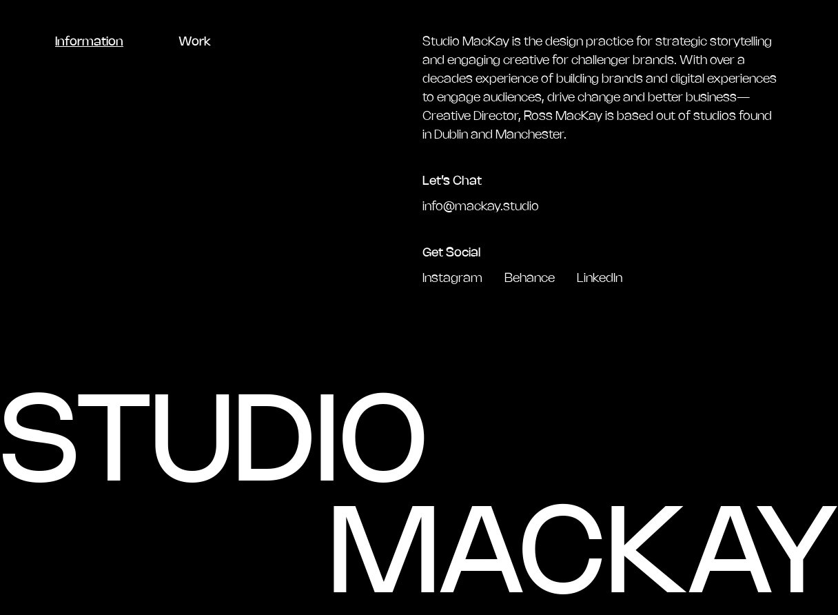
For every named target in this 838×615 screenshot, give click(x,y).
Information (89, 42)
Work (194, 42)
